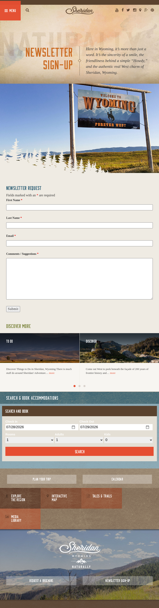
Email (11, 235)
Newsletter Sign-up (117, 560)
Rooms (10, 434)
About (61, 595)
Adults (59, 434)
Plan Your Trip (42, 479)
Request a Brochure (41, 560)
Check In (11, 421)
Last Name (14, 217)
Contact (72, 595)
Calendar (117, 479)
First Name (14, 200)
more (52, 372)
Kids (107, 434)
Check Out (87, 421)
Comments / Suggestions (22, 253)
